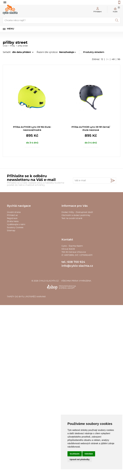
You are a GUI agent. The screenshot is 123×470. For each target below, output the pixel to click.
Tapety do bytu (15, 297)
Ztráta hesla (12, 221)
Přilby (12, 46)
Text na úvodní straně (71, 218)
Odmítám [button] (89, 454)
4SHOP (70, 288)
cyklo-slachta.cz (49, 281)
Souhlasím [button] (75, 454)
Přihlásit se (12, 215)
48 (113, 59)
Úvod (5, 46)
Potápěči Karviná (36, 297)
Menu (10, 29)
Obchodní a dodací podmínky (75, 215)
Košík (116, 9)
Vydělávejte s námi (16, 224)
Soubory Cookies (15, 228)
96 (118, 59)
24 (107, 59)
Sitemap (11, 231)
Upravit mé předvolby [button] (80, 459)
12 (102, 59)
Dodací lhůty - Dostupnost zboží (77, 212)
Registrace (12, 218)
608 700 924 (76, 262)
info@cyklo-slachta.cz (77, 266)
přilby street (23, 46)
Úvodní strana (14, 212)
